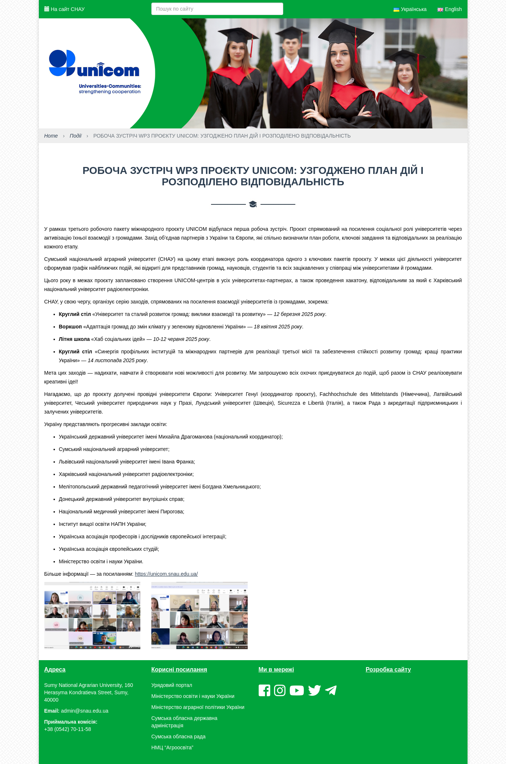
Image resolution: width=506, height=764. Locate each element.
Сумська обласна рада (178, 736)
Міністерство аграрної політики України (197, 707)
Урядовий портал (171, 685)
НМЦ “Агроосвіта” (172, 747)
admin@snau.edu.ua (84, 711)
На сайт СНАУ (64, 9)
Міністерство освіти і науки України (192, 696)
